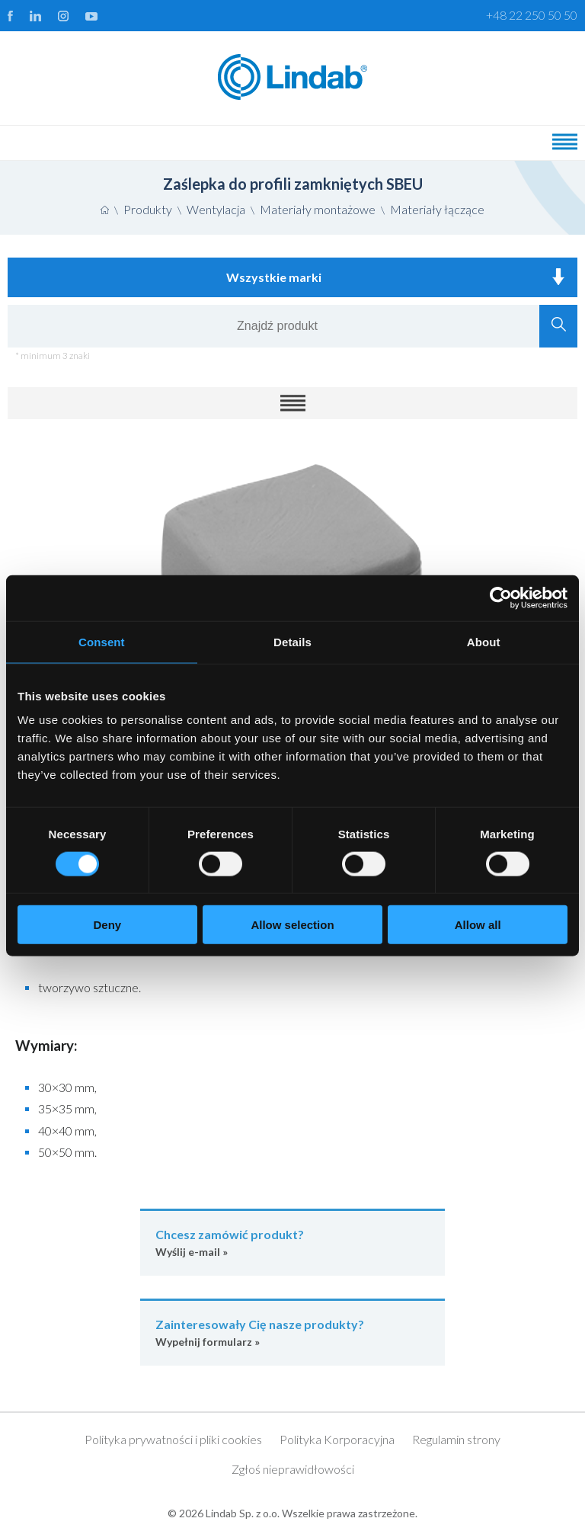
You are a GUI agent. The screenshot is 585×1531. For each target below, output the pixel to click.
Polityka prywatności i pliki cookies (173, 1439)
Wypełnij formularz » (292, 1331)
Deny (107, 924)
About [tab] (483, 641)
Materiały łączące (437, 209)
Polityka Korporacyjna (337, 1439)
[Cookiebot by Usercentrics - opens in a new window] (500, 597)
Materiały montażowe (318, 209)
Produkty (147, 209)
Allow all (478, 924)
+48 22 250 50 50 (531, 15)
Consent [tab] (101, 641)
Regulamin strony (456, 1439)
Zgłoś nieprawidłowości (293, 1469)
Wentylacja (216, 209)
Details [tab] (292, 641)
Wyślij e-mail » (292, 1241)
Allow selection (292, 924)
